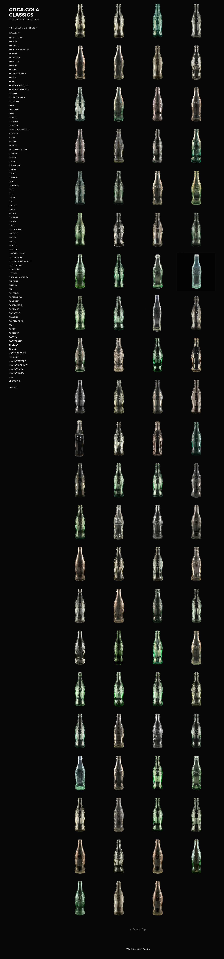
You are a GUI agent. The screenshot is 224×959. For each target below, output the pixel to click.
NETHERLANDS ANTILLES (20, 261)
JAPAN (12, 209)
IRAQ (11, 193)
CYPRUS (13, 117)
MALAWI (12, 237)
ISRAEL (12, 197)
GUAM (12, 161)
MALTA (12, 241)
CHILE (11, 105)
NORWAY (13, 273)
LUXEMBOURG (15, 229)
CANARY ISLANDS (17, 97)
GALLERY (14, 33)
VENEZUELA (14, 381)
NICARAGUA (14, 269)
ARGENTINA (14, 57)
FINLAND (13, 141)
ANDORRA (14, 45)
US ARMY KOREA (16, 373)
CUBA (11, 113)
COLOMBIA (14, 109)
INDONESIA (14, 185)
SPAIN (11, 325)
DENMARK (13, 121)
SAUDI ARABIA (15, 305)
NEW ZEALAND (16, 265)
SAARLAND (14, 301)
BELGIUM (13, 69)
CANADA (13, 93)
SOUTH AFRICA (16, 321)
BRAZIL (12, 81)
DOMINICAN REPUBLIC (19, 129)
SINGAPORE (14, 313)
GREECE (12, 157)
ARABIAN (13, 53)
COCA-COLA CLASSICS (24, 12)
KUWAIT (12, 213)
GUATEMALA (14, 165)
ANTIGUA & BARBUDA (19, 49)
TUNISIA (12, 349)
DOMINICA (13, 125)
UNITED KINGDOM (17, 353)
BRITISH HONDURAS (18, 85)
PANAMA (13, 285)
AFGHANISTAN (15, 37)
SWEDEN (13, 337)
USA (11, 377)
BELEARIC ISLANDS (17, 73)
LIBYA (11, 225)
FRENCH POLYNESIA (18, 149)
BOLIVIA (12, 77)
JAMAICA (13, 205)
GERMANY (13, 153)
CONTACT (13, 387)
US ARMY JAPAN (16, 369)
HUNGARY (14, 177)
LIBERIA (12, 221)
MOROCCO (14, 249)
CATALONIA (14, 101)
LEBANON (13, 217)
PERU (11, 289)
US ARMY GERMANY (18, 365)
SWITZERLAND (15, 341)
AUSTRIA (13, 65)
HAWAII (12, 173)
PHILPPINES (14, 293)
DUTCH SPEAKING (17, 253)
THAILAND (13, 345)
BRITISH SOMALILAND (19, 89)
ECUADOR (13, 133)
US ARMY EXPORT (17, 361)
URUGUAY (13, 357)
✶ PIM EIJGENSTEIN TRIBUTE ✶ (23, 27)
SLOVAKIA (13, 317)
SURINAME (14, 333)
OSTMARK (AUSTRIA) (18, 277)
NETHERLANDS (16, 257)
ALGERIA (13, 41)
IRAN (11, 189)
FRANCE (13, 145)
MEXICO (12, 245)
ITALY (11, 201)
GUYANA (13, 169)
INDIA (11, 181)
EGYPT (12, 137)
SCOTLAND (14, 309)
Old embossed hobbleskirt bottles (24, 19)
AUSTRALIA (14, 61)
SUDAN (12, 329)
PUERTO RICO (15, 297)
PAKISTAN (13, 281)
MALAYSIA (13, 233)
